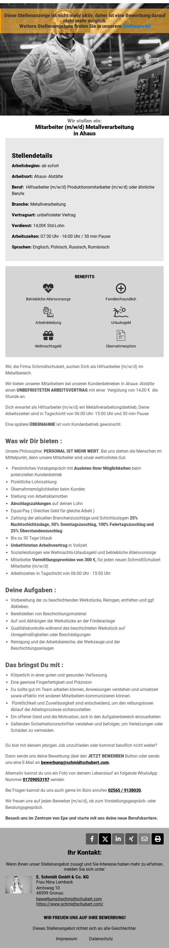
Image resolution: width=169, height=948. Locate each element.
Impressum (66, 938)
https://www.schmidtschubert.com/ (70, 904)
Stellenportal (137, 26)
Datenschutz (101, 938)
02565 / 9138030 (124, 790)
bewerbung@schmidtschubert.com (75, 762)
